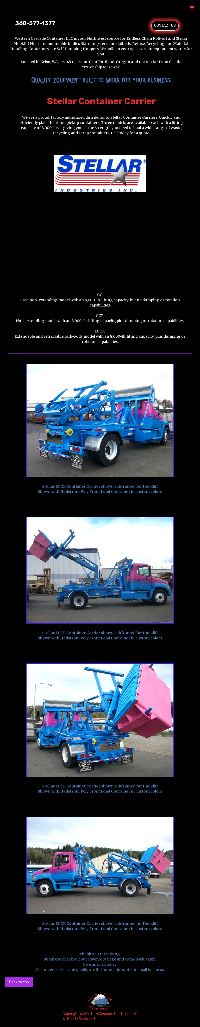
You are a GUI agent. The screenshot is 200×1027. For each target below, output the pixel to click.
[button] (192, 8)
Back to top (19, 982)
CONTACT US (165, 25)
